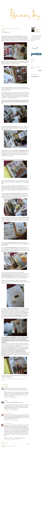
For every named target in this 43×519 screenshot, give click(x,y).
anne (5, 386)
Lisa (5, 400)
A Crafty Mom (6, 423)
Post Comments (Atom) (10, 446)
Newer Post (3, 444)
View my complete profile (38, 30)
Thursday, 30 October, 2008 (11, 397)
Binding (3, 30)
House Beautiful (11, 378)
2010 (32, 61)
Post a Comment (4, 442)
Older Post (27, 444)
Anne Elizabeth (6, 413)
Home (2, 25)
